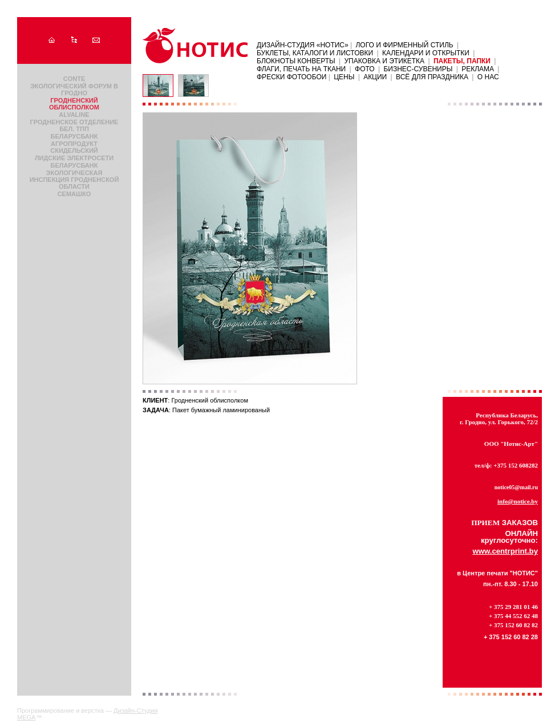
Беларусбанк (74, 136)
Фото (365, 69)
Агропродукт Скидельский (74, 147)
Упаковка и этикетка (384, 61)
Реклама (477, 69)
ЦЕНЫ (344, 77)
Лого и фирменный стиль (404, 45)
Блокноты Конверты (296, 61)
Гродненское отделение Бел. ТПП (74, 125)
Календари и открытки (425, 53)
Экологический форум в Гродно (74, 89)
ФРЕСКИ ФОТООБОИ (293, 77)
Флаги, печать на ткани (301, 69)
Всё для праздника (432, 77)
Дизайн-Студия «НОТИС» (303, 45)
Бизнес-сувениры (417, 69)
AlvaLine (74, 114)
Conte (74, 78)
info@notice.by (517, 501)
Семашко (74, 193)
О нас (488, 77)
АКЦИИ (375, 77)
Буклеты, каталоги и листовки (315, 53)
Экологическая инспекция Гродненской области (74, 179)
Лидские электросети (74, 158)
